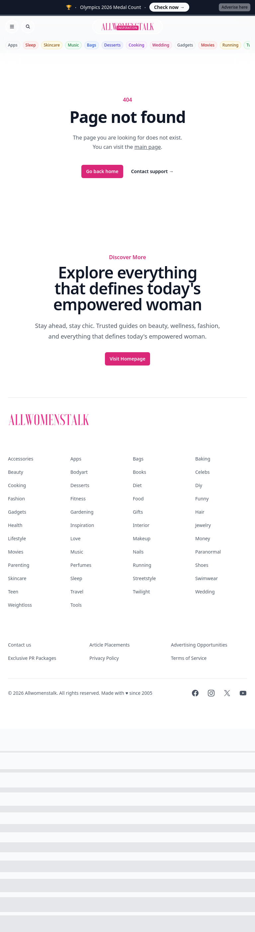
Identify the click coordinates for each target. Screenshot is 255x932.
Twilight (141, 591)
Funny (202, 498)
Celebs (202, 472)
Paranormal (208, 552)
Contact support (152, 171)
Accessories (20, 459)
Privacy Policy (104, 658)
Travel (76, 591)
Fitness (78, 498)
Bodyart (79, 472)
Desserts (112, 45)
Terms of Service (189, 658)
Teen (13, 591)
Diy (198, 485)
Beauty (15, 472)
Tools (76, 605)
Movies (207, 45)
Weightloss (20, 605)
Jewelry (203, 525)
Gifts (138, 512)
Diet (137, 485)
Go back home (102, 171)
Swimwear (206, 578)
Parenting (18, 565)
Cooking (136, 45)
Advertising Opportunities (199, 645)
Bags (91, 45)
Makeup (141, 538)
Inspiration (82, 525)
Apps (13, 45)
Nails (138, 552)
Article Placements (109, 645)
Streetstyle (144, 578)
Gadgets (185, 45)
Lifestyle (17, 538)
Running (230, 45)
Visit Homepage (127, 359)
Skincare (52, 45)
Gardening (82, 512)
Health (15, 525)
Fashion (16, 498)
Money (202, 538)
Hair (200, 512)
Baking (202, 459)
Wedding (160, 45)
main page (147, 147)
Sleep (31, 45)
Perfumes (80, 565)
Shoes (201, 565)
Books (139, 472)
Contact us (19, 645)
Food (138, 498)
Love (75, 538)
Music (73, 45)
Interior (141, 525)
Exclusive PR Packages (32, 658)
